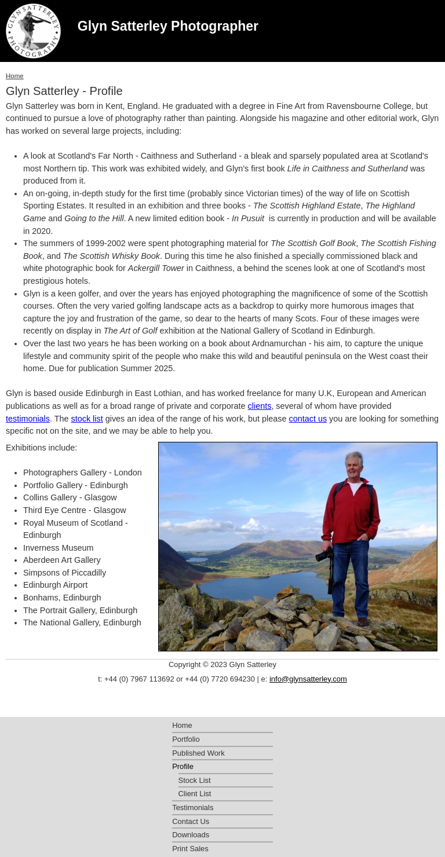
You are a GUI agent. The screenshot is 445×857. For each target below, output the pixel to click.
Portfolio (186, 739)
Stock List (194, 780)
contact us (308, 418)
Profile (183, 766)
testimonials (28, 418)
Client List (194, 793)
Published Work (198, 753)
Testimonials (192, 807)
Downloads (190, 834)
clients (260, 406)
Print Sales (190, 848)
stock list (87, 418)
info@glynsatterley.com (308, 679)
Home (15, 75)
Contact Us (190, 821)
